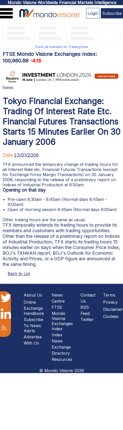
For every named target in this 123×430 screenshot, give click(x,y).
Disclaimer (113, 309)
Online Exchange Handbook (34, 308)
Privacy (110, 302)
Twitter (87, 319)
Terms (109, 295)
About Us (33, 295)
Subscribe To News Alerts (33, 325)
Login (93, 13)
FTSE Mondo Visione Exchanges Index (62, 318)
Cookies (110, 316)
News (8, 87)
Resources (62, 359)
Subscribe (112, 13)
